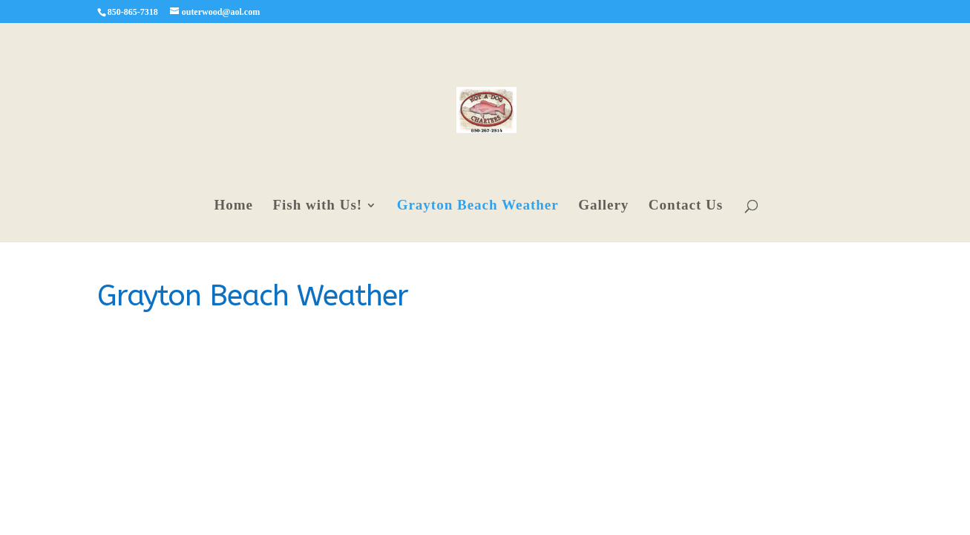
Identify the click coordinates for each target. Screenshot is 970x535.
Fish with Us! (317, 206)
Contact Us (686, 206)
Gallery (603, 206)
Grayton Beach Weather (478, 206)
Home (233, 206)
